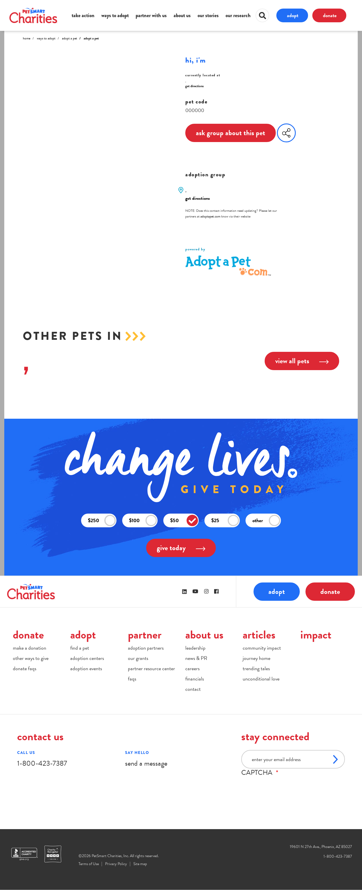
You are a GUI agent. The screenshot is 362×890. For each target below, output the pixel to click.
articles (259, 634)
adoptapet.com (210, 216)
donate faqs (24, 668)
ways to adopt (115, 15)
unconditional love (261, 679)
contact (193, 689)
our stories (208, 15)
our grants (138, 658)
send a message (146, 763)
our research (238, 15)
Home (26, 38)
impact (315, 634)
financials (194, 679)
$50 (184, 520)
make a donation (29, 648)
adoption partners (146, 648)
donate (330, 15)
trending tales (256, 668)
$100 (143, 520)
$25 (225, 520)
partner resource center (151, 668)
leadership (195, 648)
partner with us (151, 15)
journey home (256, 658)
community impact (262, 648)
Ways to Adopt (46, 38)
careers (192, 668)
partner (145, 634)
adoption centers (87, 658)
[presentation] (284, 788)
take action (83, 15)
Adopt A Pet (69, 38)
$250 (102, 520)
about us (182, 15)
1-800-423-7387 (42, 763)
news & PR (196, 658)
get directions (194, 86)
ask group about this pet (230, 132)
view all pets (302, 361)
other (266, 520)
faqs (132, 679)
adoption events (86, 668)
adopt (292, 15)
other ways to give (31, 658)
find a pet (79, 648)
